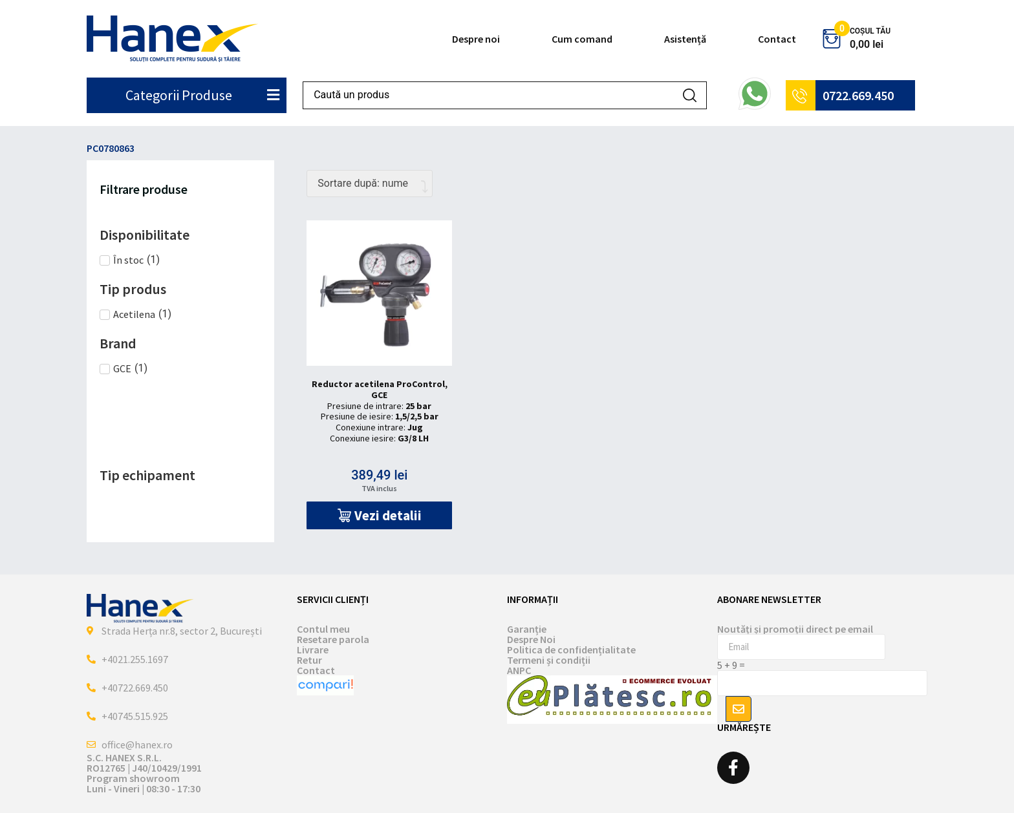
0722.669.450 (858, 95)
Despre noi (476, 38)
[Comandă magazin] (370, 183)
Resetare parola (333, 639)
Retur (309, 659)
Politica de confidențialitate (571, 649)
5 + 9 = (731, 665)
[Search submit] (689, 95)
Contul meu (323, 628)
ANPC (519, 670)
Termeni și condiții (548, 659)
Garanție (526, 628)
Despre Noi (531, 639)
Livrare (313, 649)
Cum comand (582, 38)
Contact (777, 38)
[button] (379, 515)
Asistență (685, 38)
